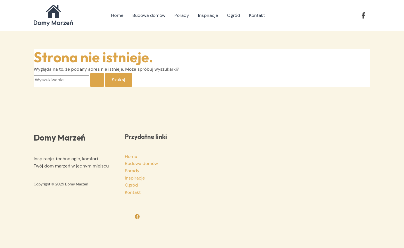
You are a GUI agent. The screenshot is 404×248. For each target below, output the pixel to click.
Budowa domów (149, 15)
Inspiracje (208, 15)
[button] (363, 15)
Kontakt (257, 15)
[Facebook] (137, 216)
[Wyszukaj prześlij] (97, 80)
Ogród (233, 15)
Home (117, 15)
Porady (182, 15)
